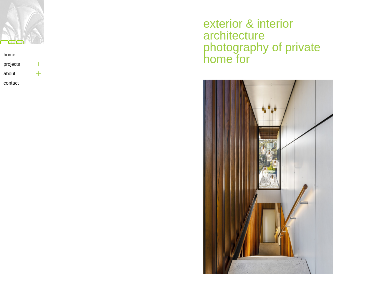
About (9, 73)
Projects (12, 64)
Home (9, 54)
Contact (11, 83)
